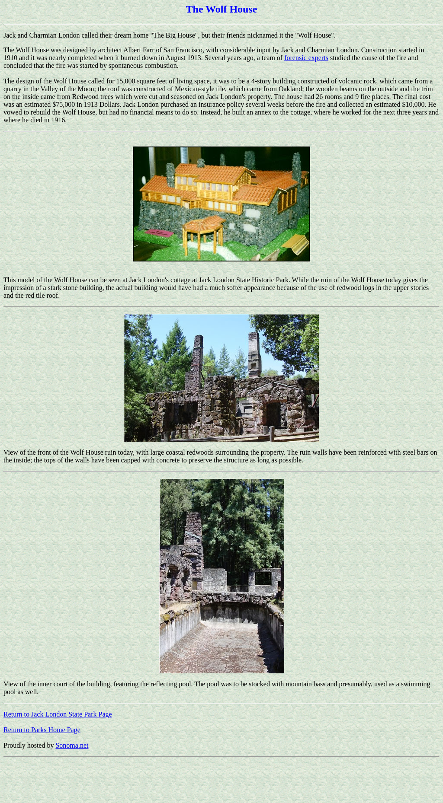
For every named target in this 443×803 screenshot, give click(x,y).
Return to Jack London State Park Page (57, 714)
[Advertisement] (160, 780)
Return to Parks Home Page (41, 729)
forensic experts (306, 57)
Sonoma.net (71, 745)
